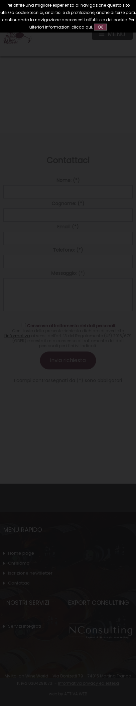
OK (100, 27)
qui (88, 27)
